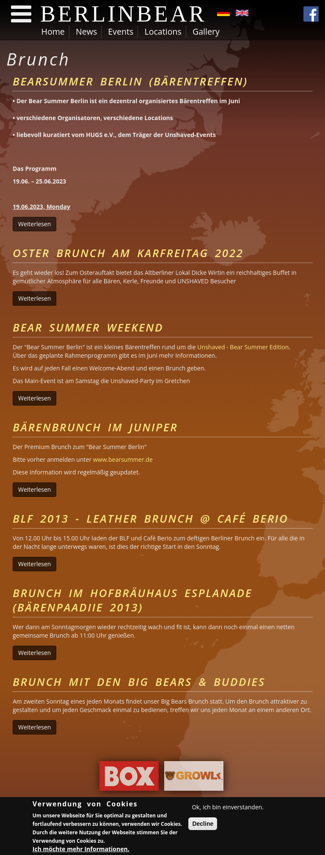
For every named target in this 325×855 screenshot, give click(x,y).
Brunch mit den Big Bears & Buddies (139, 681)
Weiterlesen (37, 224)
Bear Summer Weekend (88, 327)
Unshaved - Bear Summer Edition (243, 347)
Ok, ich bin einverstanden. (228, 808)
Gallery (206, 31)
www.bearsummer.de (123, 459)
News (86, 31)
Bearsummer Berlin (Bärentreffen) (130, 81)
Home (53, 31)
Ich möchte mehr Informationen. (81, 850)
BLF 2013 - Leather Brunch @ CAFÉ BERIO (150, 518)
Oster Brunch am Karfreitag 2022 (128, 252)
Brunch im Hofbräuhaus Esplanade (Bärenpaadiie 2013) (132, 600)
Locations (162, 31)
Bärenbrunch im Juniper (95, 427)
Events (120, 31)
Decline (202, 825)
